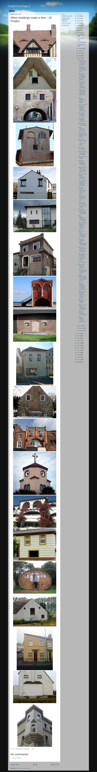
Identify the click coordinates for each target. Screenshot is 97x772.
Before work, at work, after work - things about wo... (82, 169)
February (81, 328)
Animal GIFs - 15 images (82, 148)
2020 (78, 30)
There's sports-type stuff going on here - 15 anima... (82, 225)
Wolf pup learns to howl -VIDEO (82, 313)
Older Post (55, 765)
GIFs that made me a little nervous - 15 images (82, 211)
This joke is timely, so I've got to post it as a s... (82, 69)
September (82, 44)
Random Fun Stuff (67, 16)
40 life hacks (81, 262)
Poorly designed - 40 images (81, 129)
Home (12, 11)
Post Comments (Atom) (24, 768)
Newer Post (14, 765)
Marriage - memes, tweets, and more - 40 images (81, 190)
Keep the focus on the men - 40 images (82, 153)
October (81, 42)
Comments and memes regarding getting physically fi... (82, 107)
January (81, 330)
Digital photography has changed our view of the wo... (82, 278)
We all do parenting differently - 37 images (81, 163)
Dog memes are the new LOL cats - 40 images (82, 205)
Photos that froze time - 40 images (81, 114)
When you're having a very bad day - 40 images (82, 135)
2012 (78, 347)
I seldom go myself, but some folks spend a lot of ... (81, 92)
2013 (78, 345)
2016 (78, 338)
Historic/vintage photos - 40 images (82, 271)
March (80, 325)
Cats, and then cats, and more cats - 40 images (82, 183)
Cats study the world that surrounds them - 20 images (82, 257)
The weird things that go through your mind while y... (81, 76)
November (81, 38)
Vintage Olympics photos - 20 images (81, 100)
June (80, 53)
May (80, 55)
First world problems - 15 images (81, 120)
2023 (78, 23)
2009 (78, 355)
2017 (78, 336)
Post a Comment (16, 758)
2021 (78, 28)
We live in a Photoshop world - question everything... (82, 84)
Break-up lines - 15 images (82, 124)
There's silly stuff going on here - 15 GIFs (82, 198)
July (80, 51)
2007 (78, 359)
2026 (78, 16)
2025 (78, 18)
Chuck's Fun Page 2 (19, 6)
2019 (78, 32)
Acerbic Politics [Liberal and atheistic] (66, 19)
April (80, 58)
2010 (78, 352)
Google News (65, 25)
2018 (78, 333)
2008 (78, 357)
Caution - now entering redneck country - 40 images (82, 294)
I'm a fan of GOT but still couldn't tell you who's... (82, 62)
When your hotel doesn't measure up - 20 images (82, 249)
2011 (78, 350)
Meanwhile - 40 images (82, 157)
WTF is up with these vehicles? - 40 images (82, 176)
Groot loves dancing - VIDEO (81, 301)
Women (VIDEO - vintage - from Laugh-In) (82, 320)
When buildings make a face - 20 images (82, 218)
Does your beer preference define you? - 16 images (82, 233)
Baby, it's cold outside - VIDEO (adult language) (82, 307)
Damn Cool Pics (66, 23)
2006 (78, 362)
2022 (78, 25)
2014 (78, 343)
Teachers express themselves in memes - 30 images (81, 286)
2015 (78, 340)
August (81, 48)
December (81, 34)
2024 (78, 20)
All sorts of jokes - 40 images (81, 266)
